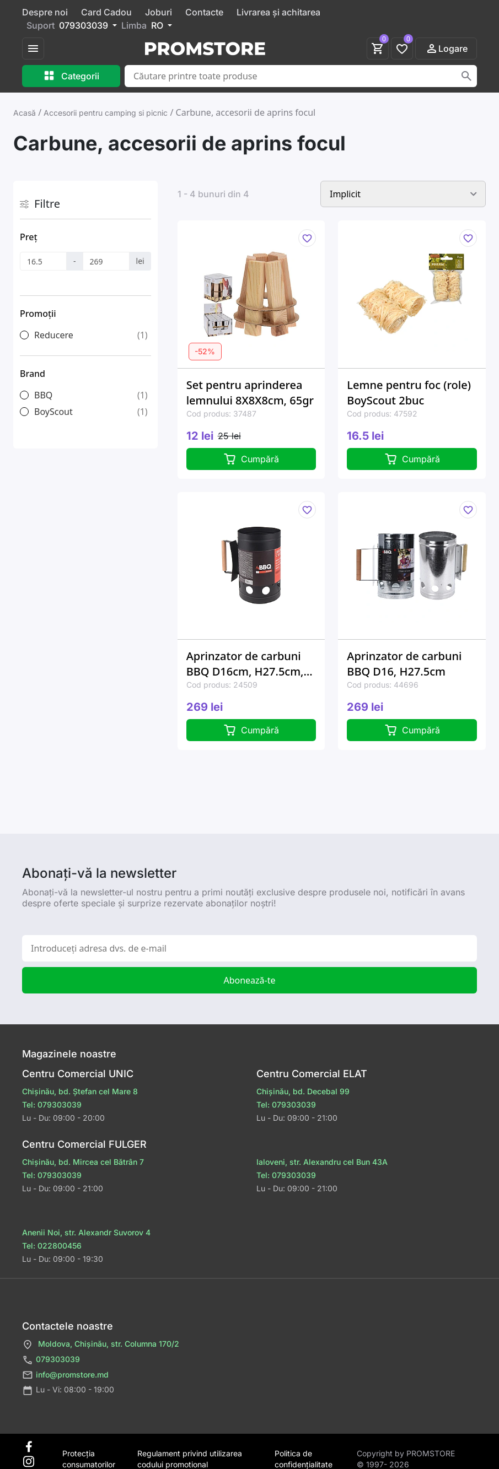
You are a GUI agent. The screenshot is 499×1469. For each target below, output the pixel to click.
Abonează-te (249, 980)
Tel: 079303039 (52, 1104)
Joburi (158, 12)
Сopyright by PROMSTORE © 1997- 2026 (406, 1454)
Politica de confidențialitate (303, 1454)
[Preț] (43, 261)
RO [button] (158, 25)
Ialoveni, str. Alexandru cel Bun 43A (322, 1161)
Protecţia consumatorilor (88, 1454)
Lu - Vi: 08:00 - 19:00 (68, 1390)
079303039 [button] (84, 25)
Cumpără (251, 459)
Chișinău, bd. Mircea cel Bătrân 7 (83, 1161)
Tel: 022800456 (52, 1245)
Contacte (204, 12)
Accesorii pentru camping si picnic (106, 112)
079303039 (51, 1360)
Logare (446, 48)
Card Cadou (106, 12)
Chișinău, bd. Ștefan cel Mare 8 (80, 1091)
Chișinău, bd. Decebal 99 (303, 1091)
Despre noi (45, 12)
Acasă (24, 112)
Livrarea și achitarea (278, 12)
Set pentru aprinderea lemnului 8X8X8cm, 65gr (250, 392)
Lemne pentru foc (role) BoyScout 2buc (409, 392)
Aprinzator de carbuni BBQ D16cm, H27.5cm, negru (245, 664)
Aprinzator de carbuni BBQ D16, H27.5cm (404, 664)
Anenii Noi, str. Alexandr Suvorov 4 (86, 1232)
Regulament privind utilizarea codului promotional (189, 1454)
